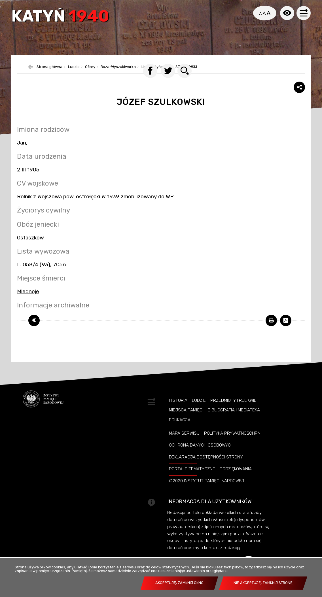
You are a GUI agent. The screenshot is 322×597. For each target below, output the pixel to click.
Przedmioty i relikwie (233, 407)
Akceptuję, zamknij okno (179, 583)
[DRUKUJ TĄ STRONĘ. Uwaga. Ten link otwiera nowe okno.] (271, 327)
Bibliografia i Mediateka (234, 417)
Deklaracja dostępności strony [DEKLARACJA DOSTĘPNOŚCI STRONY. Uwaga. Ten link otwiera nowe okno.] (206, 464)
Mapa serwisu (184, 440)
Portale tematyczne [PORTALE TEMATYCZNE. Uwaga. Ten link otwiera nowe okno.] (192, 476)
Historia (178, 407)
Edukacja (179, 427)
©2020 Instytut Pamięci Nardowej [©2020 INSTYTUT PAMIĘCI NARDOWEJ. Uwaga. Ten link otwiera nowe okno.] (206, 487)
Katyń (61, 18)
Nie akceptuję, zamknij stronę (263, 583)
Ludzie (199, 407)
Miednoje (28, 299)
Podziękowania (236, 476)
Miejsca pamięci (186, 417)
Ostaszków (30, 245)
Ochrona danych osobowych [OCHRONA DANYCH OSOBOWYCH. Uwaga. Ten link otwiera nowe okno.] (201, 452)
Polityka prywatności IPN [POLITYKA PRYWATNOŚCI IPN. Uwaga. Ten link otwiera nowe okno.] (232, 440)
